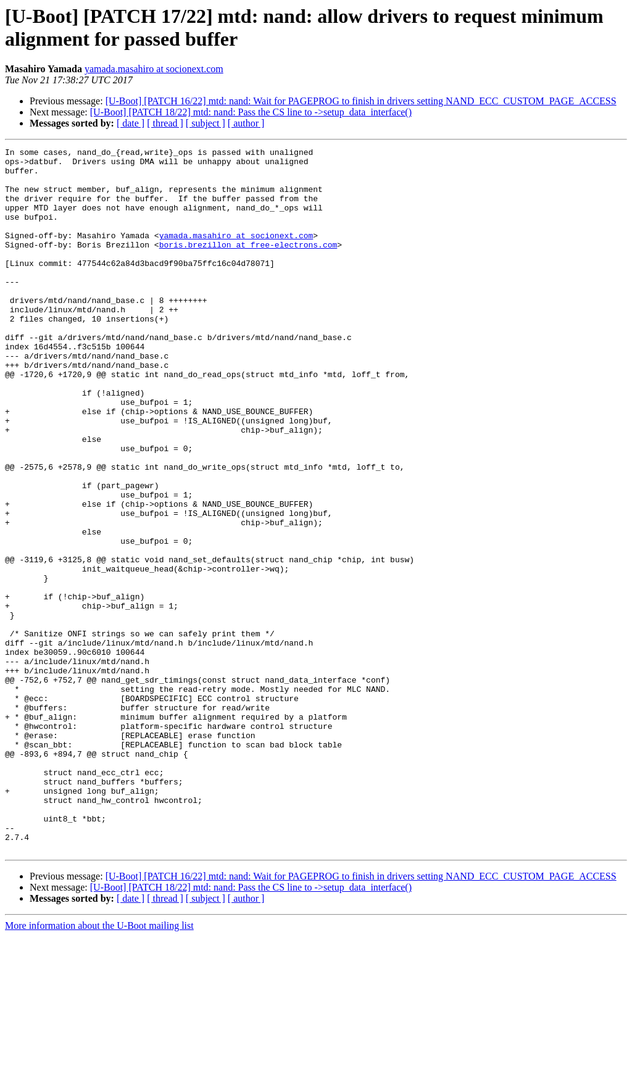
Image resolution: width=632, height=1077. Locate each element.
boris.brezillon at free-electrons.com (248, 264)
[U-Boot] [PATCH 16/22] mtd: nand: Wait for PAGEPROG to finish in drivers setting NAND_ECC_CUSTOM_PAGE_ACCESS (361, 101)
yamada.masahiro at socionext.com (154, 69)
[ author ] (246, 123)
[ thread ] (165, 123)
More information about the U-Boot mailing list (99, 1066)
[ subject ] (205, 123)
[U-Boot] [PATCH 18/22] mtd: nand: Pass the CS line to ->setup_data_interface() (251, 112)
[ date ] (130, 123)
